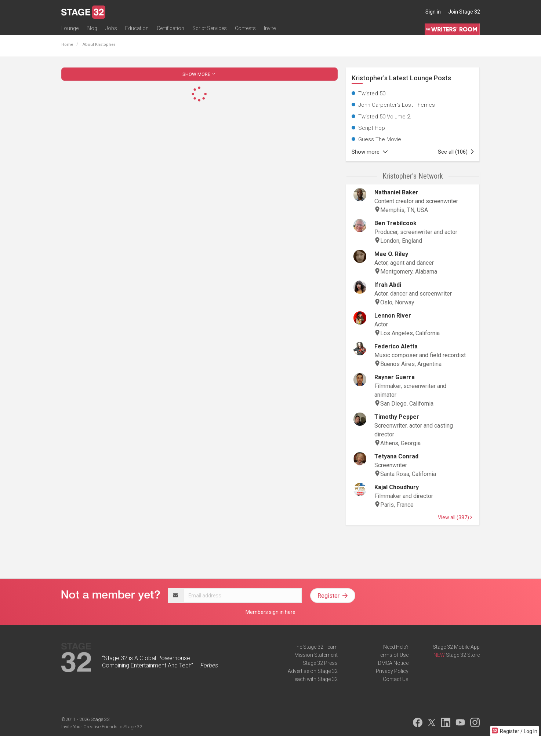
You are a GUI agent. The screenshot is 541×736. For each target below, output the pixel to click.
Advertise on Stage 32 (313, 671)
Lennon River (392, 315)
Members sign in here (270, 612)
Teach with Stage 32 (314, 679)
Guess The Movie (379, 139)
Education (137, 28)
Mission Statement (316, 655)
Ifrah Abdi (387, 284)
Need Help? (396, 647)
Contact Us (396, 679)
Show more (370, 152)
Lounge (70, 28)
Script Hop (371, 128)
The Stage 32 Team (315, 647)
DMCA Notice (393, 663)
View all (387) (455, 517)
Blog (92, 28)
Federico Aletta (396, 346)
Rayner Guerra (394, 377)
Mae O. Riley (391, 253)
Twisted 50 (371, 93)
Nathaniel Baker (396, 192)
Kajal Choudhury (396, 487)
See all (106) (456, 152)
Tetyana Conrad (396, 456)
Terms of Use (393, 655)
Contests (245, 28)
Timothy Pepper (396, 416)
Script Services (209, 28)
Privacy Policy (392, 671)
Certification (170, 28)
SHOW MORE (199, 74)
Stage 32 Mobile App (456, 647)
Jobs (111, 28)
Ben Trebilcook (395, 223)
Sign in (433, 12)
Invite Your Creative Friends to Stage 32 (101, 726)
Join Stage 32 (464, 12)
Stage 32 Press (320, 663)
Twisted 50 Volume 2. (384, 116)
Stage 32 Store (463, 655)
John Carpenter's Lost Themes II (398, 105)
